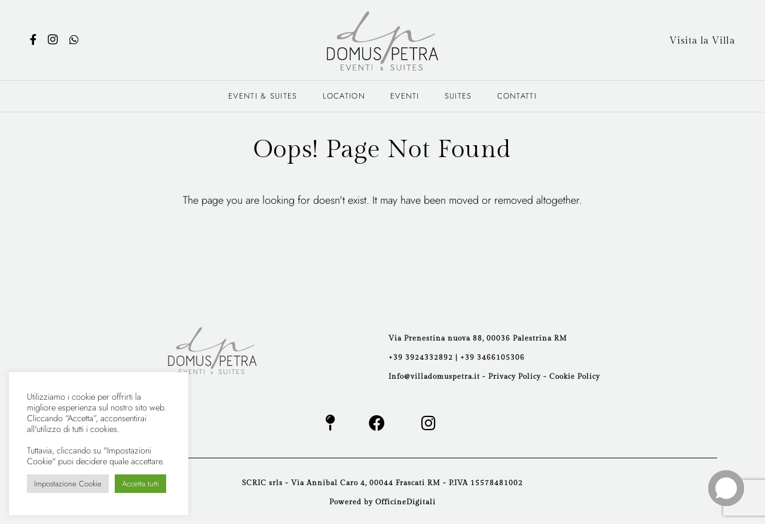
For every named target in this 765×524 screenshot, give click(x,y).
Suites (458, 96)
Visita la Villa (702, 41)
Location (344, 96)
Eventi (405, 96)
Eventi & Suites (263, 96)
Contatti (517, 96)
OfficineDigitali (405, 502)
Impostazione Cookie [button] (68, 483)
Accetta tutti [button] (140, 483)
